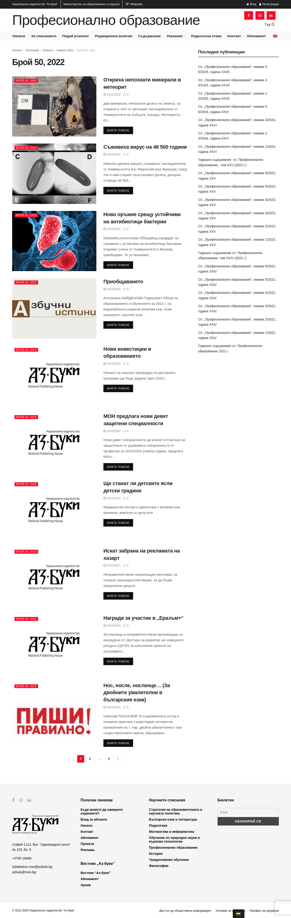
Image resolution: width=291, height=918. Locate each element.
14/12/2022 (111, 94)
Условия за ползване (230, 910)
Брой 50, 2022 (86, 50)
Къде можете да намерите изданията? (102, 811)
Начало (19, 36)
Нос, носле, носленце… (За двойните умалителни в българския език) (136, 692)
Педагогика (158, 825)
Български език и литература (173, 819)
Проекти (87, 844)
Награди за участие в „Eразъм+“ (143, 618)
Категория (32, 50)
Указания (174, 36)
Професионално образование (106, 20)
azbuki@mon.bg (24, 872)
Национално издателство (35, 4)
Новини (48, 50)
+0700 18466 (21, 858)
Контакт (234, 36)
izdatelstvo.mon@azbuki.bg (32, 867)
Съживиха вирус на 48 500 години (145, 147)
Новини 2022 (65, 50)
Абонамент (256, 36)
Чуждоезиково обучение (169, 860)
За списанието (43, 36)
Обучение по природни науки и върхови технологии (174, 839)
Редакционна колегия (113, 36)
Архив (86, 885)
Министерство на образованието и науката (92, 4)
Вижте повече (118, 130)
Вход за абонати (94, 819)
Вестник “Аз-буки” (96, 873)
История (156, 853)
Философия (158, 866)
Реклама (88, 850)
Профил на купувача (264, 910)
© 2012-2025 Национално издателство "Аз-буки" (43, 910)
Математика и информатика (171, 831)
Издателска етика (206, 36)
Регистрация (269, 4)
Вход (251, 4)
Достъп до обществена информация (185, 910)
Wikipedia (133, 4)
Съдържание (149, 36)
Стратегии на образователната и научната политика (175, 811)
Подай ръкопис (75, 36)
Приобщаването (123, 281)
